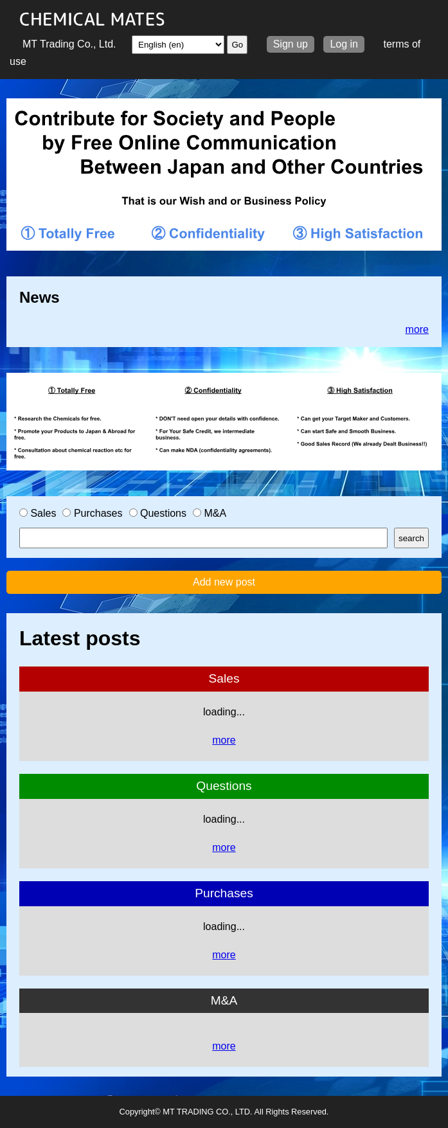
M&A (209, 513)
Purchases (92, 513)
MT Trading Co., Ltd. (69, 44)
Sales (37, 513)
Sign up (290, 44)
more (417, 329)
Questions (157, 513)
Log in (344, 44)
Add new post (224, 582)
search (411, 538)
